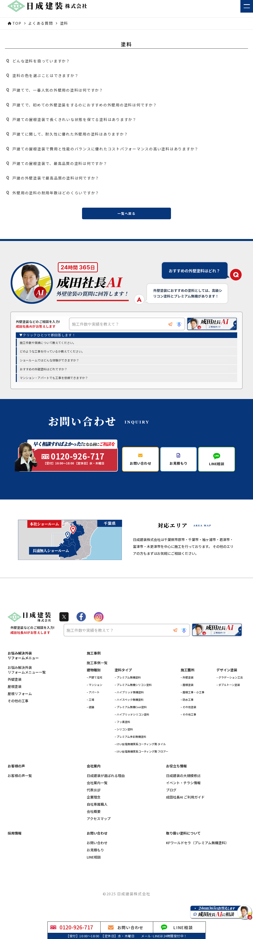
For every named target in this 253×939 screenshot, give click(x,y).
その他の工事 (18, 704)
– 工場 (90, 703)
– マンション (94, 688)
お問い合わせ (97, 846)
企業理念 (94, 800)
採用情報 (14, 836)
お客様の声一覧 (20, 779)
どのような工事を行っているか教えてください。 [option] (52, 352)
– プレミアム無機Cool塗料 (131, 710)
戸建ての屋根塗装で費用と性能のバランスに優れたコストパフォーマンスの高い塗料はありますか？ (102, 148)
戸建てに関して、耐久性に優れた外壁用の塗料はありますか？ (66, 134)
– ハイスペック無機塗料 (129, 703)
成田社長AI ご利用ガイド (185, 800)
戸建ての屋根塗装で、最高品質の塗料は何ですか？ (56, 163)
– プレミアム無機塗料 (128, 681)
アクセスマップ (99, 822)
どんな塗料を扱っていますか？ (37, 60)
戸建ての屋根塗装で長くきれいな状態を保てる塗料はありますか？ (71, 119)
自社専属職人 (97, 807)
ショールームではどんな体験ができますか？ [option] (49, 361)
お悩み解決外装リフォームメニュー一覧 (27, 673)
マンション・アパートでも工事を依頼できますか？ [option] (54, 378)
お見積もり (95, 853)
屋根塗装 (14, 690)
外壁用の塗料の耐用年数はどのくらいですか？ (52, 192)
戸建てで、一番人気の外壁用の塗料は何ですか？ (54, 90)
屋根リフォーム (20, 697)
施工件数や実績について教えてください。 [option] (48, 343)
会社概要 (94, 815)
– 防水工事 (187, 703)
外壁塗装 (14, 682)
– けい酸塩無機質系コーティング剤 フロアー (141, 755)
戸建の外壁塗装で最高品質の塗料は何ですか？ (52, 178)
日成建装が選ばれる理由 (106, 779)
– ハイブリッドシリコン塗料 (132, 718)
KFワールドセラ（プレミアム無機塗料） (197, 846)
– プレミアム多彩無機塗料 (130, 740)
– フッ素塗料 (122, 725)
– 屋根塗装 (187, 688)
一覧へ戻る (126, 213)
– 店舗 (90, 710)
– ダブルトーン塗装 (228, 688)
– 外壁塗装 (187, 681)
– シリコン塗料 (124, 733)
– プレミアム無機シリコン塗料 (133, 688)
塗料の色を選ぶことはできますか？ (42, 75)
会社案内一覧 (97, 786)
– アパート (93, 696)
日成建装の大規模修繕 (183, 779)
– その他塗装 (188, 710)
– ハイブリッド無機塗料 (129, 696)
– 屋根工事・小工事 (192, 696)
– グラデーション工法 (229, 681)
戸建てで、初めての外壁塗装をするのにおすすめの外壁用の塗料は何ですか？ (81, 104)
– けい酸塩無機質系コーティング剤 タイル (140, 747)
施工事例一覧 (97, 666)
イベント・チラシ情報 (183, 786)
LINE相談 (94, 860)
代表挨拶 (94, 793)
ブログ (171, 793)
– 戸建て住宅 (94, 681)
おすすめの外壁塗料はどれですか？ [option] (43, 369)
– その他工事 (188, 718)
